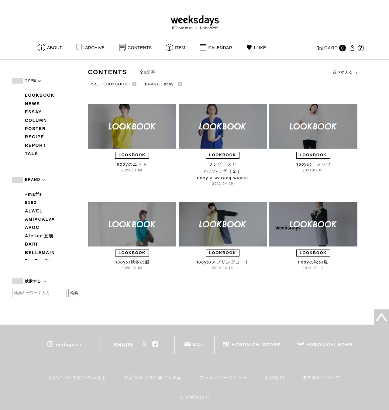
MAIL (199, 344)
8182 (31, 202)
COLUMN (36, 120)
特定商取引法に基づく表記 (153, 377)
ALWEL (34, 210)
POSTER (35, 128)
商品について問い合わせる (77, 377)
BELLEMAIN (40, 252)
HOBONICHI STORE (256, 344)
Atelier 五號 (39, 235)
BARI (31, 244)
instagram (68, 344)
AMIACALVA (40, 219)
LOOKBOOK (40, 95)
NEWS (32, 103)
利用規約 (275, 377)
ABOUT (54, 47)
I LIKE (260, 47)
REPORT (35, 145)
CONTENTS (140, 47)
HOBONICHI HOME (329, 344)
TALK (31, 153)
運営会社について (321, 377)
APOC (32, 227)
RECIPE (34, 136)
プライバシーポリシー (223, 377)
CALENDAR (220, 47)
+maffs (33, 194)
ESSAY (33, 111)
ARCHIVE (95, 47)
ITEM (180, 47)
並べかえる (345, 72)
